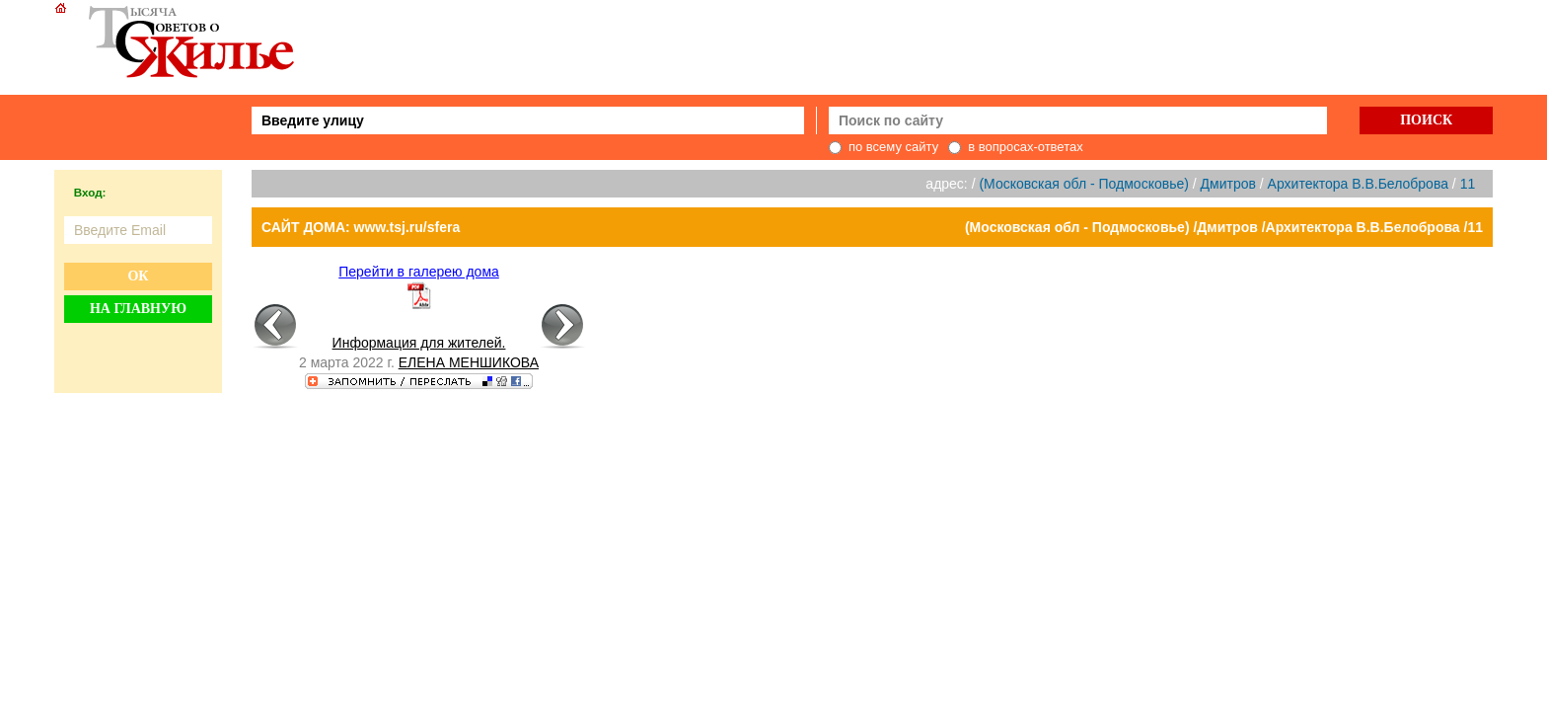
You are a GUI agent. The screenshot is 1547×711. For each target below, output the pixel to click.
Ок (137, 276)
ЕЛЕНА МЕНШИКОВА (469, 362)
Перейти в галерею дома (418, 271)
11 (1468, 184)
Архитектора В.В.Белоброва (1358, 184)
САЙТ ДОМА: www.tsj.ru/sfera (360, 227)
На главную (138, 308)
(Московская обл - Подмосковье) (1083, 184)
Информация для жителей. (419, 343)
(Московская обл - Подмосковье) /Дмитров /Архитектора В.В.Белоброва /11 (1224, 227)
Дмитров (1228, 184)
